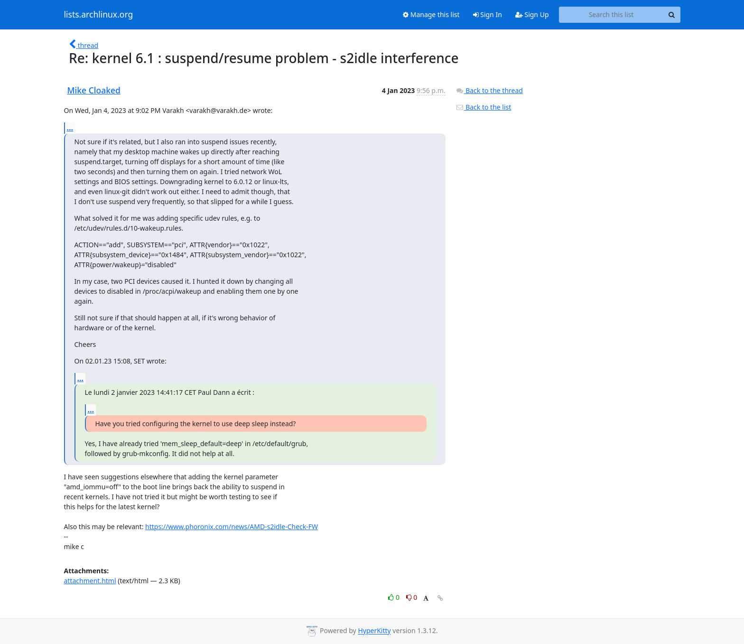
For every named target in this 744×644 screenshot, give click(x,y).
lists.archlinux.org (98, 14)
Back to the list (484, 107)
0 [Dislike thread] (412, 597)
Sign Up (532, 14)
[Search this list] (611, 15)
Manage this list (431, 14)
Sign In (487, 14)
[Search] (671, 15)
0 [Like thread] (394, 597)
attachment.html (90, 580)
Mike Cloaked (94, 90)
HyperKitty (374, 630)
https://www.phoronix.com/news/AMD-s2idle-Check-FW (231, 526)
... (70, 127)
